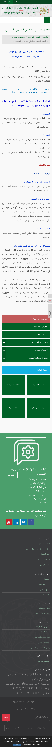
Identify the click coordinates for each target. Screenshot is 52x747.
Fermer (17, 745)
